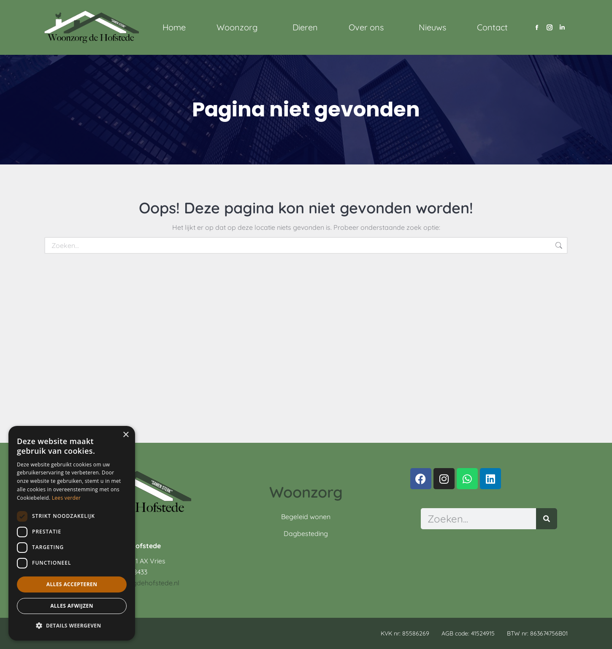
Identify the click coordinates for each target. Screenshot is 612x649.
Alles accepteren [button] (71, 584)
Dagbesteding (306, 533)
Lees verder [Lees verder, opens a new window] (66, 497)
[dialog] (71, 533)
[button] (72, 625)
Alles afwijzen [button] (71, 605)
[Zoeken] (546, 518)
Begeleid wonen (305, 516)
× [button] (125, 435)
